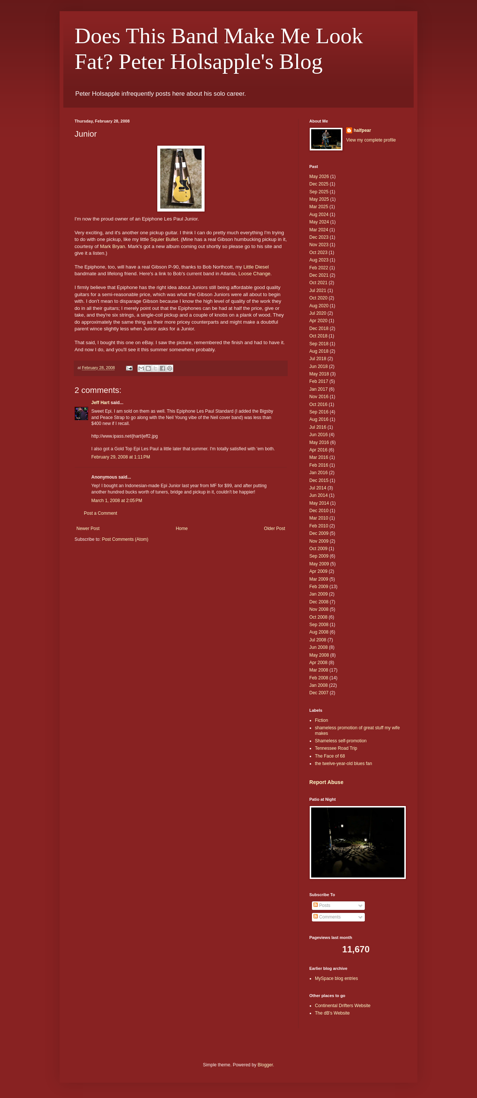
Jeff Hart (100, 402)
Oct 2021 (318, 282)
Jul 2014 (317, 488)
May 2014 (319, 503)
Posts (321, 905)
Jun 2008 (318, 647)
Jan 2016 (318, 472)
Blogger (265, 1064)
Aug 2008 (318, 632)
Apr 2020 (318, 320)
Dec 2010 (318, 510)
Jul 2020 (317, 313)
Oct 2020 (318, 298)
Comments (327, 917)
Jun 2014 (318, 495)
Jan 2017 (318, 389)
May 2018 (319, 374)
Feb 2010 (318, 526)
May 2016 (319, 442)
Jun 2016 (318, 434)
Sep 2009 (318, 556)
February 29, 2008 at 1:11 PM (120, 457)
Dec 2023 (318, 237)
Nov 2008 (318, 609)
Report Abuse (326, 782)
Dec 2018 (318, 328)
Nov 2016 (318, 396)
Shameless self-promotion (341, 740)
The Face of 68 (330, 756)
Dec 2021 (318, 275)
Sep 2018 (318, 343)
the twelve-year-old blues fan (343, 763)
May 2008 (319, 655)
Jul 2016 (317, 427)
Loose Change (254, 273)
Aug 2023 (318, 260)
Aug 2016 (318, 419)
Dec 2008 (318, 601)
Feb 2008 (318, 677)
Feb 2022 (318, 267)
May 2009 (319, 564)
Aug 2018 (318, 351)
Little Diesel (256, 267)
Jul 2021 (317, 290)
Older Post (274, 528)
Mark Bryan (112, 246)
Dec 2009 (318, 533)
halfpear (362, 130)
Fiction (321, 720)
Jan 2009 (318, 594)
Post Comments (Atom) (125, 539)
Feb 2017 (318, 381)
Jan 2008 (318, 685)
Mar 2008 (318, 670)
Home (182, 528)
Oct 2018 (318, 336)
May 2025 (319, 199)
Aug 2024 (318, 214)
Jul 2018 (317, 358)
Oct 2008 (318, 617)
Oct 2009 (318, 548)
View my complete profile (371, 140)
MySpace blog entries (336, 978)
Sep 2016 (318, 412)
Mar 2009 (318, 579)
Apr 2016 (318, 450)
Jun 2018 (318, 366)
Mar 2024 (318, 229)
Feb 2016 (318, 465)
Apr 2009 (318, 571)
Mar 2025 (318, 206)
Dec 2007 (318, 692)
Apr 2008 (318, 662)
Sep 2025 (318, 191)
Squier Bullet (164, 239)
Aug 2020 (318, 305)
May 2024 (319, 222)
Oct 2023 (318, 252)
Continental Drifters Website (342, 1005)
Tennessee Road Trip (336, 748)
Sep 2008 (318, 624)
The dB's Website (332, 1013)
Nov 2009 (318, 541)
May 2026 (319, 176)
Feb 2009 (318, 586)
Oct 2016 (318, 404)
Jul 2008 (317, 639)
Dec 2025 (318, 184)
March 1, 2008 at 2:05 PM (116, 500)
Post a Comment (100, 513)
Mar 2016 (318, 457)
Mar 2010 (318, 518)
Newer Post (87, 528)
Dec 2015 (318, 480)
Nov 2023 (318, 244)
